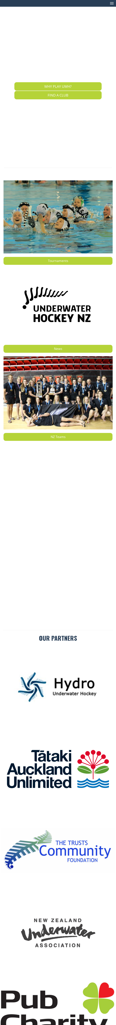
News (58, 349)
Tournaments (58, 261)
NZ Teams (58, 437)
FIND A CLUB (58, 95)
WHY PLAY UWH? (58, 86)
